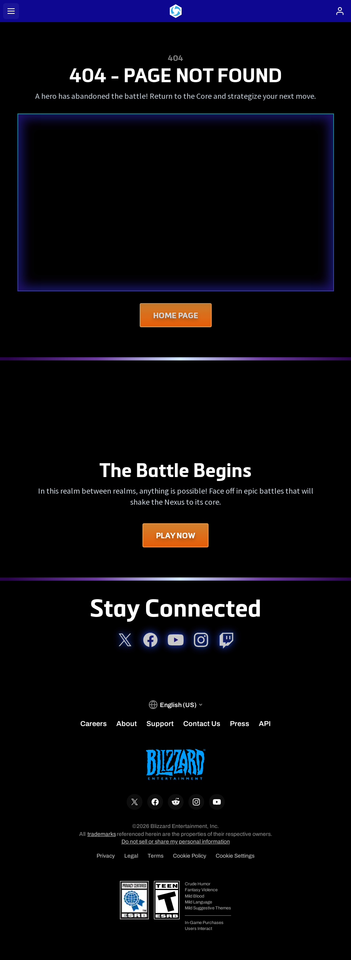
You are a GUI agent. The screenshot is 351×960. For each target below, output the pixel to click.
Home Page (175, 315)
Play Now (175, 535)
